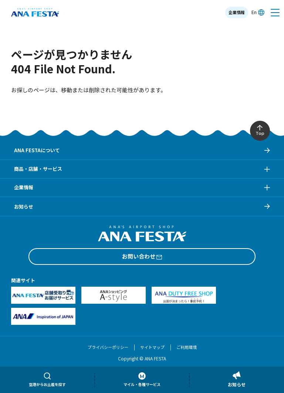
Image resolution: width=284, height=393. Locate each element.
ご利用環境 (186, 347)
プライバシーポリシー (108, 347)
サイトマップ (152, 347)
